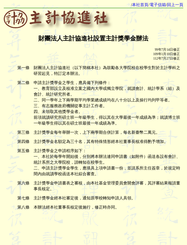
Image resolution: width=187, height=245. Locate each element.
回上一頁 (175, 4)
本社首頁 (140, 4)
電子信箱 (158, 4)
